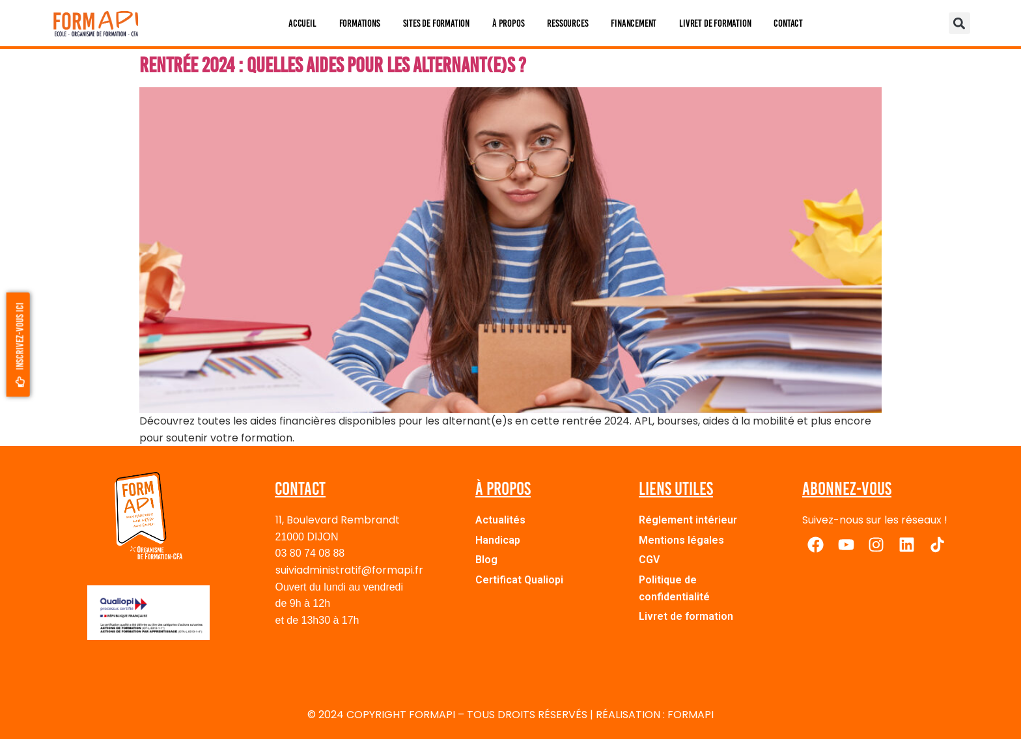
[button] (959, 23)
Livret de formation (715, 23)
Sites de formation (436, 23)
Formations (359, 23)
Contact (788, 23)
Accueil (302, 23)
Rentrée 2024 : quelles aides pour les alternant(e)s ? (332, 65)
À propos (508, 23)
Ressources (567, 23)
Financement (633, 23)
